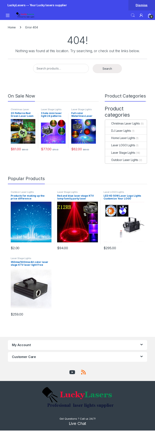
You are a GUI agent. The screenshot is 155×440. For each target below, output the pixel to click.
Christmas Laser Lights (20, 110)
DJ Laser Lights (118, 130)
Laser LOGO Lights (120, 145)
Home (12, 27)
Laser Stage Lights (51, 109)
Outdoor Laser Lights (121, 160)
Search (133, 15)
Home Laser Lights (120, 138)
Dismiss (142, 5)
